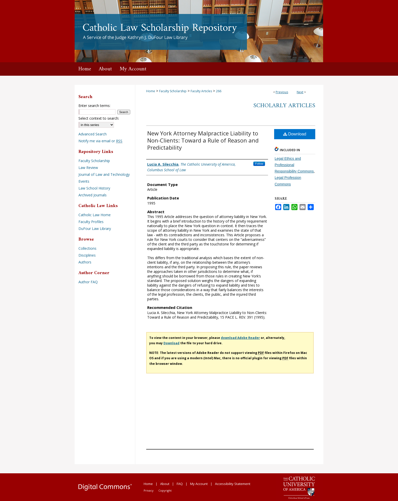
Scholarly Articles (284, 105)
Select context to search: (98, 118)
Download (294, 134)
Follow (259, 163)
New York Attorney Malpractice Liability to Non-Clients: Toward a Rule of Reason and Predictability (203, 140)
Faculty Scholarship (173, 91)
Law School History (94, 188)
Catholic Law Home (94, 214)
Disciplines (87, 255)
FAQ (180, 483)
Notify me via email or (100, 140)
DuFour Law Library (94, 228)
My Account (199, 483)
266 (218, 91)
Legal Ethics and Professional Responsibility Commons (294, 164)
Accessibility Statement (232, 483)
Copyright (165, 490)
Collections (87, 248)
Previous (282, 92)
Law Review (88, 167)
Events (83, 181)
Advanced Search (92, 134)
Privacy (149, 490)
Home (150, 91)
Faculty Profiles (91, 221)
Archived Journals (92, 195)
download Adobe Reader (240, 338)
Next (300, 92)
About (164, 483)
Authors (84, 262)
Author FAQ (88, 281)
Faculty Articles (201, 91)
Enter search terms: (94, 105)
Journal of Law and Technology (104, 174)
